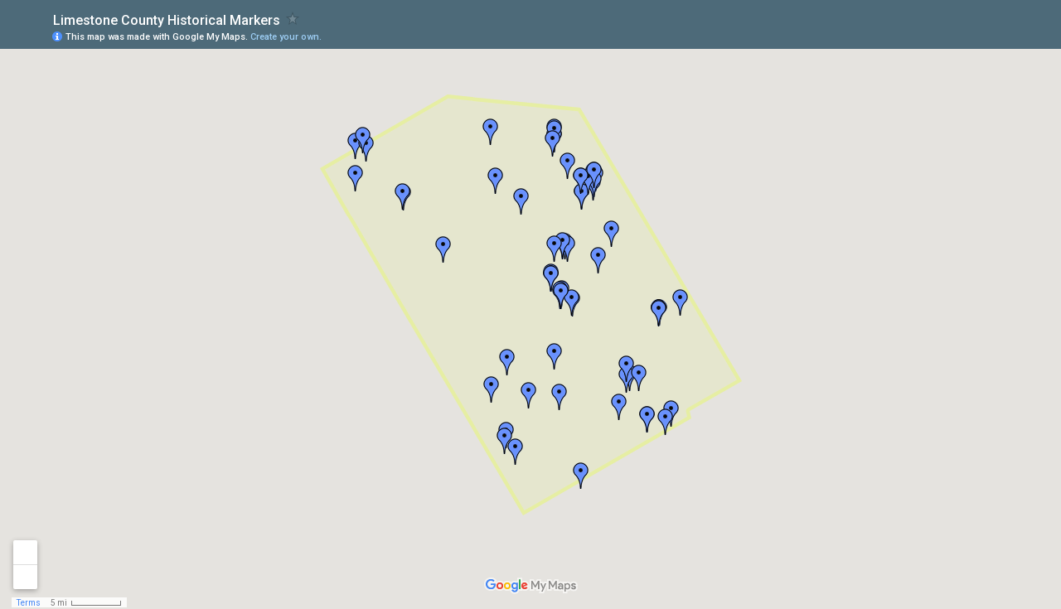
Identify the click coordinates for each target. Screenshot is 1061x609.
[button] (355, 178)
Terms (29, 602)
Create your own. (286, 36)
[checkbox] (293, 18)
